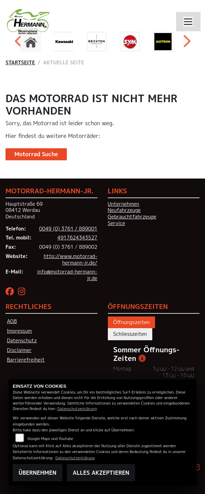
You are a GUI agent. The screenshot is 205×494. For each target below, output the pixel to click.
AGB (12, 321)
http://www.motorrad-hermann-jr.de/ (71, 259)
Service (116, 223)
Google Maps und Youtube (50, 438)
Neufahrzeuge (124, 210)
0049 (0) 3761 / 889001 (68, 228)
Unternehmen (123, 204)
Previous (19, 43)
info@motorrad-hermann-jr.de (67, 275)
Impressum (19, 330)
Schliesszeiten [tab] (130, 334)
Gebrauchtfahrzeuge (132, 216)
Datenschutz (22, 340)
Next (186, 43)
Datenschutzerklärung (76, 408)
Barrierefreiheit (26, 359)
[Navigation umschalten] (188, 22)
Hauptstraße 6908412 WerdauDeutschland (24, 210)
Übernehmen (38, 472)
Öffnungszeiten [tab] (131, 322)
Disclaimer (19, 350)
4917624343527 (78, 237)
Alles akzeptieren (101, 472)
